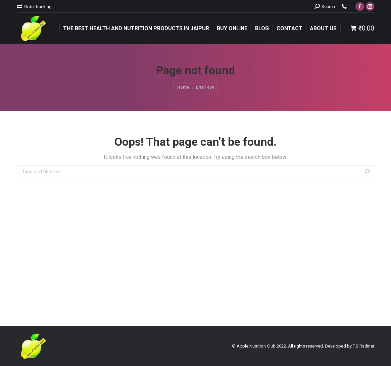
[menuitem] (34, 6)
